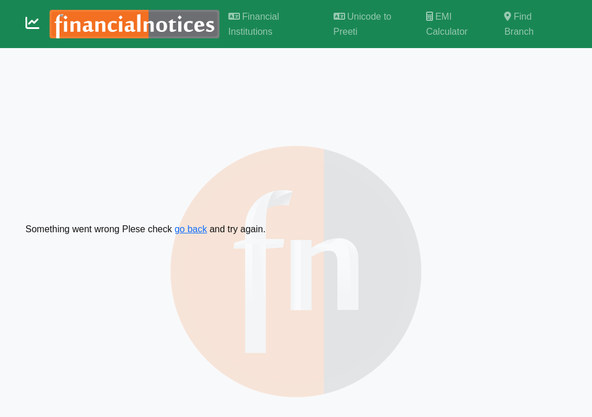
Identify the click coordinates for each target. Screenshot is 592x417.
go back (191, 229)
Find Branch (519, 24)
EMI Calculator (447, 24)
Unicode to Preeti (363, 24)
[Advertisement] (296, 135)
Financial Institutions (253, 24)
